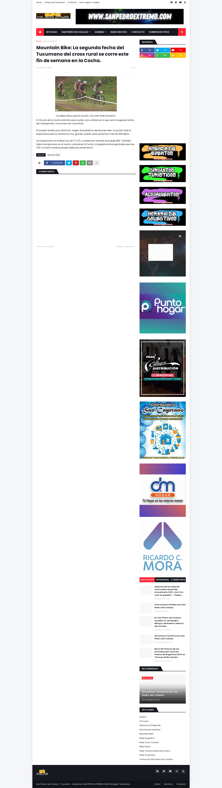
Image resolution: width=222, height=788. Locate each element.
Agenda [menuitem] (99, 32)
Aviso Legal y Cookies (89, 2)
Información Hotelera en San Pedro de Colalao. (170, 606)
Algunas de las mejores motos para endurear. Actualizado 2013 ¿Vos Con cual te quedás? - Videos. (168, 591)
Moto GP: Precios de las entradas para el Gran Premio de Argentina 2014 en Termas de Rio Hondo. (169, 653)
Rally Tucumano (147, 755)
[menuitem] (40, 32)
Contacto (72, 2)
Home (39, 2)
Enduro (143, 716)
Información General (150, 729)
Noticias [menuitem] (51, 32)
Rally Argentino (147, 738)
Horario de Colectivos (55, 2)
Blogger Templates (120, 784)
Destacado (147, 579)
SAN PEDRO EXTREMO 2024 (96, 784)
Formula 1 (144, 721)
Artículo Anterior (46, 246)
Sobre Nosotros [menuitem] (159, 32)
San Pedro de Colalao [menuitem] (75, 32)
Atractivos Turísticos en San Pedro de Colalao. (169, 637)
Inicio (38, 41)
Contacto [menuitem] (138, 32)
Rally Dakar (145, 746)
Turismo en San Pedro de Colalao (156, 759)
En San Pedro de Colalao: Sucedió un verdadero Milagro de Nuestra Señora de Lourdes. (169, 622)
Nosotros (168, 784)
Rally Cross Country (149, 742)
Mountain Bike (50, 41)
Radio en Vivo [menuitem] (119, 32)
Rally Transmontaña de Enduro (155, 750)
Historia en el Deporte (150, 725)
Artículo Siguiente (125, 246)
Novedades (162, 579)
